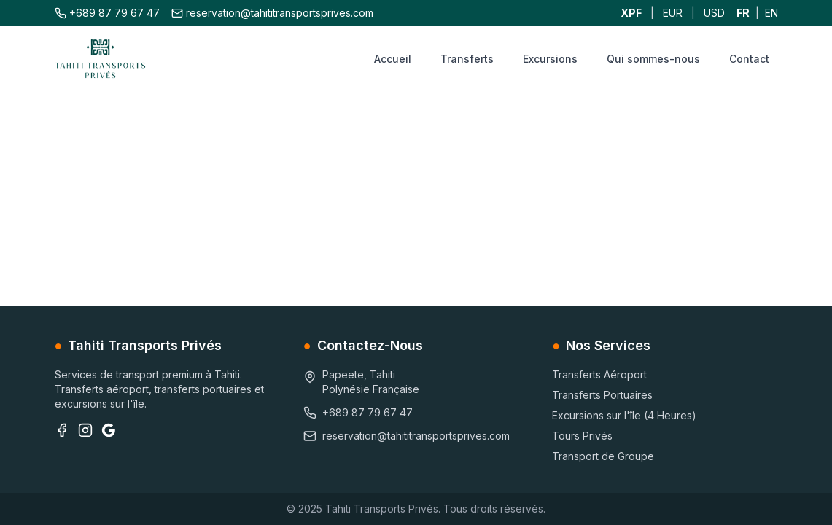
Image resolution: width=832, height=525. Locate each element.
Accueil (392, 58)
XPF (631, 13)
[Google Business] (108, 430)
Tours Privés (582, 435)
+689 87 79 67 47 (107, 13)
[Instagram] (85, 430)
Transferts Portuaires (602, 395)
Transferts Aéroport (599, 374)
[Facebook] (62, 430)
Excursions (550, 58)
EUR (673, 13)
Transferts (467, 58)
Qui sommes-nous (653, 58)
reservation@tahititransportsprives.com (272, 13)
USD (714, 13)
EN (771, 13)
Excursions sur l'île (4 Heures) (624, 415)
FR (743, 13)
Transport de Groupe (603, 456)
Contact (749, 58)
